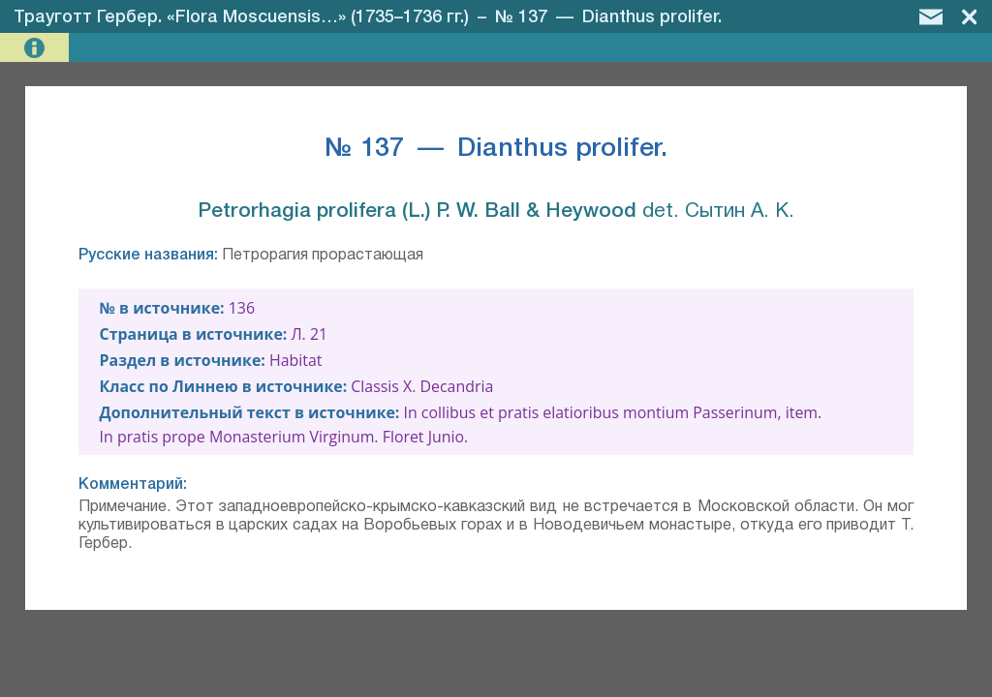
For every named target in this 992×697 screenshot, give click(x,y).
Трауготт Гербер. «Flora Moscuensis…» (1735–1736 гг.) (241, 17)
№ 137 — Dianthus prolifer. (608, 17)
